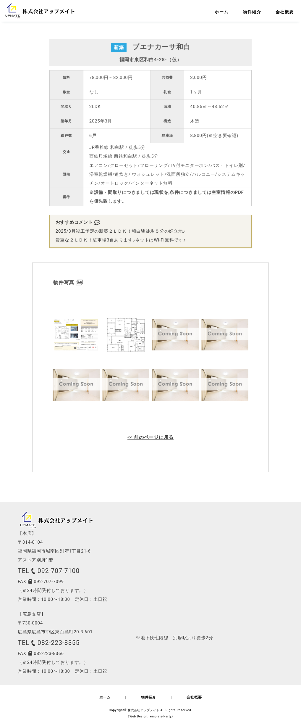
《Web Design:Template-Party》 (150, 717)
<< (150, 437)
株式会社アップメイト (143, 711)
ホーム (96, 698)
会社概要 (203, 698)
